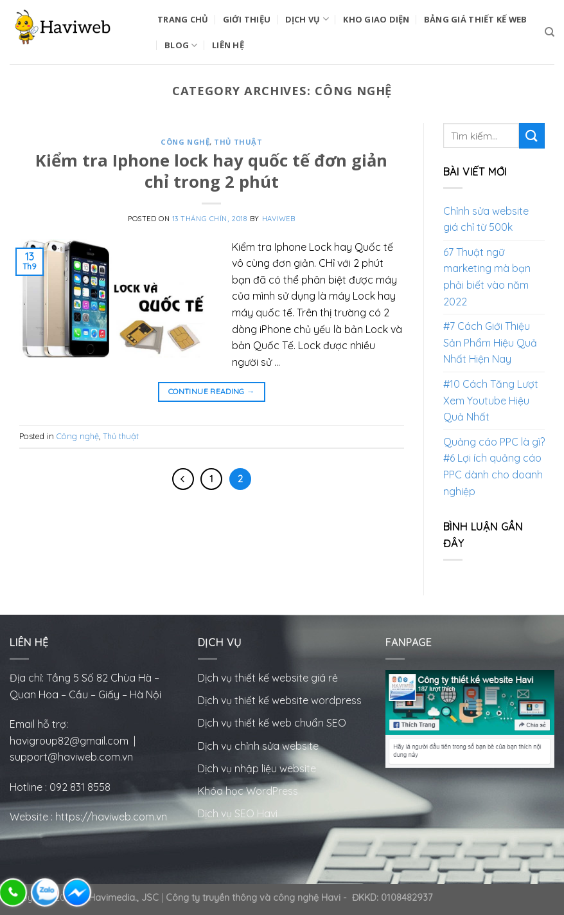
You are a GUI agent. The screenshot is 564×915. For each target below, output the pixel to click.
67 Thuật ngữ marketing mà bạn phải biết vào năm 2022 (487, 277)
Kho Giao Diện (376, 19)
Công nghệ (185, 142)
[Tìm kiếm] (549, 32)
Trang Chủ (182, 19)
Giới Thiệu (247, 19)
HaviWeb (278, 218)
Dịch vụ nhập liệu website (257, 768)
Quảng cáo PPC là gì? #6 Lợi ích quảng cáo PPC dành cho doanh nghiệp (494, 466)
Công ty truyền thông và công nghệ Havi (253, 897)
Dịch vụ (307, 19)
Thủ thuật (238, 142)
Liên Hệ (228, 45)
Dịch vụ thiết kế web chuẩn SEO (272, 722)
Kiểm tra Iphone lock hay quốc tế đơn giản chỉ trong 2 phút (211, 171)
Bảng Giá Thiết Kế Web (475, 19)
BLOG (180, 45)
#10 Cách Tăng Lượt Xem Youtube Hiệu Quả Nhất (490, 400)
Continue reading (211, 391)
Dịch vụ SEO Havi (238, 813)
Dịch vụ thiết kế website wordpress (281, 700)
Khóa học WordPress (248, 790)
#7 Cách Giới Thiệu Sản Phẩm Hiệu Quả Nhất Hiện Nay (490, 342)
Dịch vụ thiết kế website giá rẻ (268, 677)
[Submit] (532, 135)
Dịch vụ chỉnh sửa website (258, 745)
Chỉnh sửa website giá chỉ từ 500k (486, 219)
